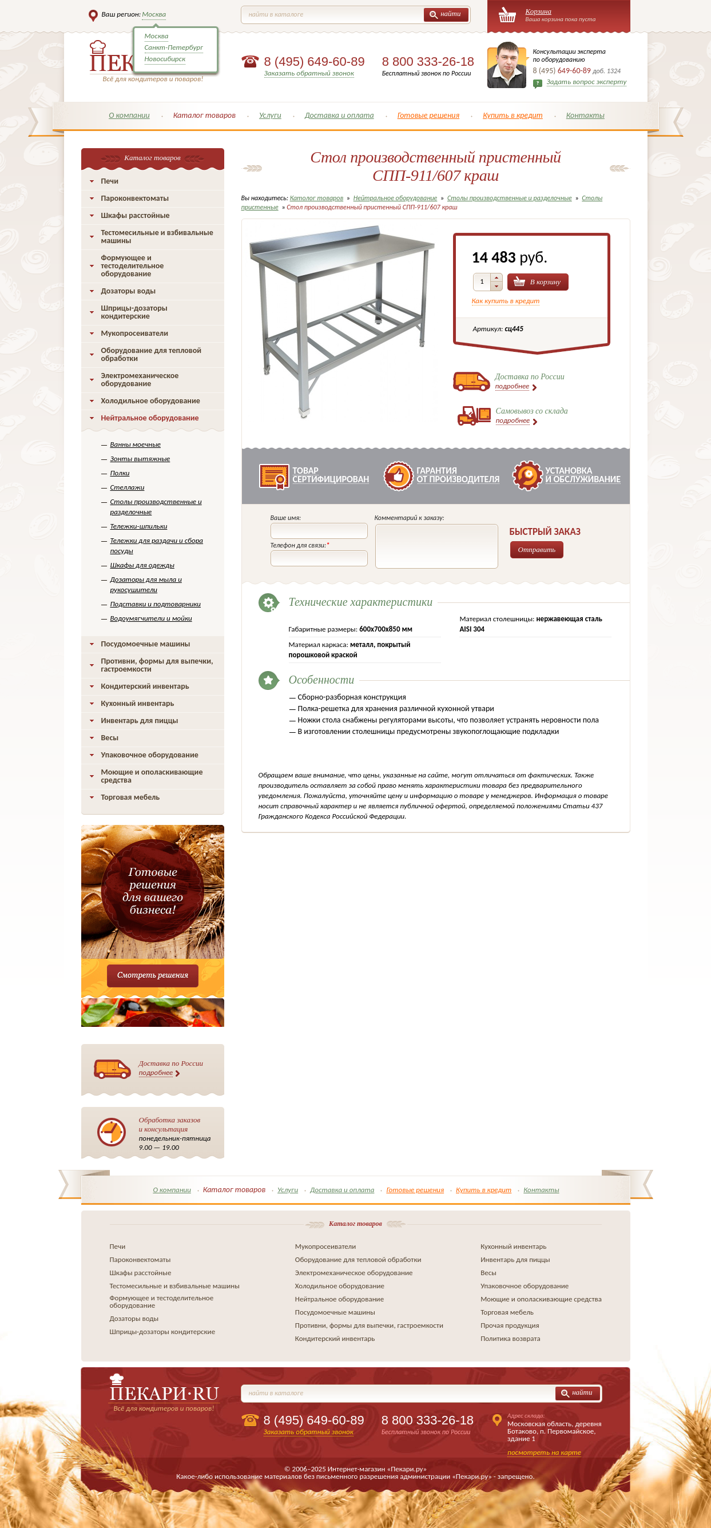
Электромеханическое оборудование (140, 379)
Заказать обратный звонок (309, 73)
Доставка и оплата (339, 115)
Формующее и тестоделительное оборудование (132, 266)
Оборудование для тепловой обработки (151, 354)
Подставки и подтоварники (155, 604)
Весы (110, 738)
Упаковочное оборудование (149, 755)
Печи (110, 181)
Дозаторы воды (128, 291)
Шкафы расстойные (135, 215)
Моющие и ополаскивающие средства (152, 776)
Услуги (270, 115)
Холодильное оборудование (150, 401)
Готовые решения (429, 115)
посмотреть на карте (544, 1452)
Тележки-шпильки (139, 526)
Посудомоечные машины (145, 644)
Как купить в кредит (506, 300)
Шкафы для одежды (142, 565)
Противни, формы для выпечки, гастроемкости (157, 665)
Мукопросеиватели (134, 333)
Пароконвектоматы (135, 198)
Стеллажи (127, 487)
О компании (129, 115)
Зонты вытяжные (140, 458)
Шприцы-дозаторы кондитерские (134, 312)
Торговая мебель (130, 797)
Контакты (585, 115)
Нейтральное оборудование (150, 418)
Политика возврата (510, 1338)
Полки (120, 473)
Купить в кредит (513, 115)
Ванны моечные (135, 444)
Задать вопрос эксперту (587, 81)
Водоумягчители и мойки (151, 618)
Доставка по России (171, 1068)
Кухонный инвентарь (137, 703)
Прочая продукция (509, 1325)
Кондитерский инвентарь (145, 686)
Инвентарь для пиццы (139, 720)
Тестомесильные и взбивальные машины (157, 236)
